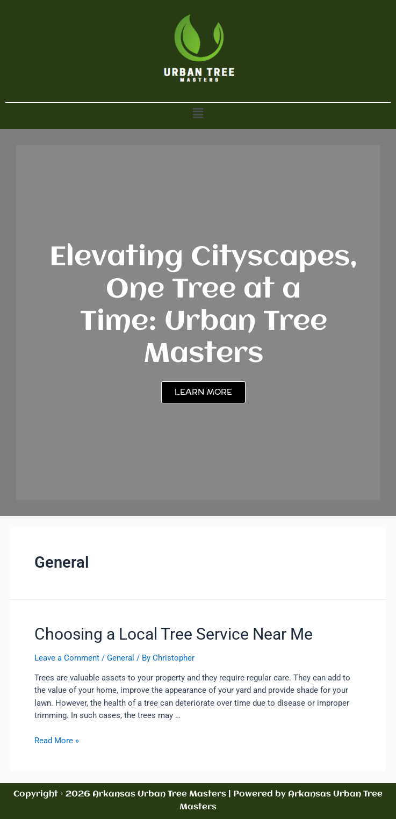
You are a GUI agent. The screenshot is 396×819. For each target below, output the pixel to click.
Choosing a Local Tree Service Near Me (173, 634)
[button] (198, 113)
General (120, 658)
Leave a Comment (66, 658)
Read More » (56, 740)
